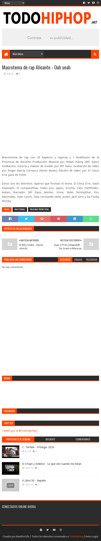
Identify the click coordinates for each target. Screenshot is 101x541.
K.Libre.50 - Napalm (34, 480)
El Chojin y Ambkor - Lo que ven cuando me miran (51, 463)
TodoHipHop (76, 536)
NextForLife (22, 536)
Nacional (19, 209)
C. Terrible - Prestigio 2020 (38, 447)
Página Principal (39, 209)
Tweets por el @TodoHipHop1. (20, 430)
